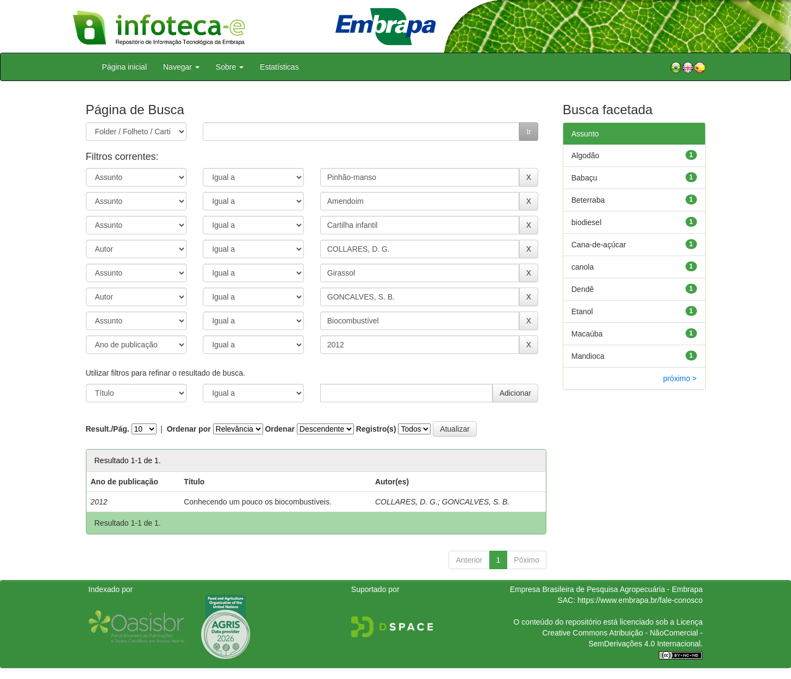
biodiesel (586, 222)
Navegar (181, 67)
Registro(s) (376, 429)
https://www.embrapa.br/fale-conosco (639, 600)
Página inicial (124, 67)
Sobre (230, 67)
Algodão (585, 155)
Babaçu (584, 177)
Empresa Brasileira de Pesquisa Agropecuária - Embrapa (606, 589)
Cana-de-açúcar (598, 244)
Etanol (582, 311)
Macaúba (587, 333)
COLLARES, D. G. (406, 501)
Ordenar (279, 429)
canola (582, 267)
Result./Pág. (107, 429)
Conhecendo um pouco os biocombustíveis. (258, 501)
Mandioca (588, 356)
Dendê (582, 289)
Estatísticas (279, 67)
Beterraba (588, 200)
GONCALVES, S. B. (476, 501)
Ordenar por (189, 429)
